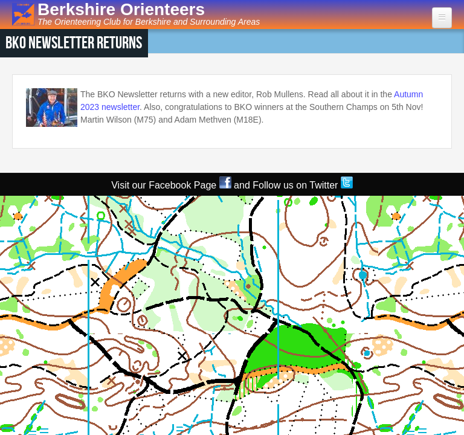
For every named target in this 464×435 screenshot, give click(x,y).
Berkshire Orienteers (121, 9)
